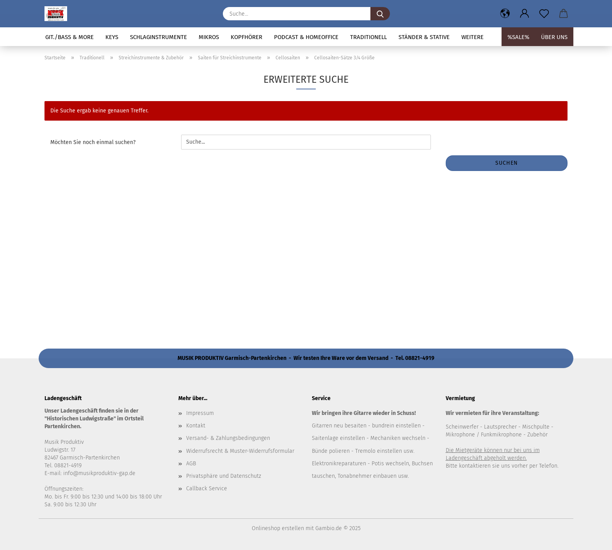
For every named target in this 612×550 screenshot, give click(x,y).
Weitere (472, 37)
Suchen (506, 163)
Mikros (209, 37)
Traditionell (368, 37)
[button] (505, 13)
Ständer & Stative (424, 37)
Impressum (200, 413)
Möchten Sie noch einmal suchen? (92, 142)
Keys (111, 37)
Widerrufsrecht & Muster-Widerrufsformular (240, 451)
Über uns (554, 37)
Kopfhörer (246, 37)
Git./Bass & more (69, 37)
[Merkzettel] (544, 13)
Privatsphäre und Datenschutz (223, 476)
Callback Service (206, 488)
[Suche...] (380, 13)
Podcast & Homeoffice (306, 37)
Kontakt (195, 425)
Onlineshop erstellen (278, 528)
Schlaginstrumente (158, 37)
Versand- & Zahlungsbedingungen (228, 438)
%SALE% (518, 37)
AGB (191, 463)
